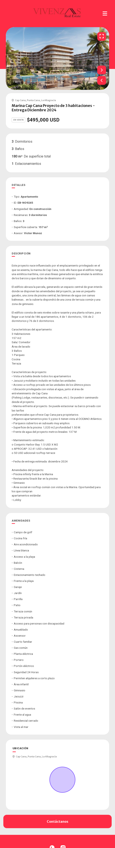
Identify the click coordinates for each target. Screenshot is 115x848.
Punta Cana (33, 100)
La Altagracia (48, 100)
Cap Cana (20, 100)
